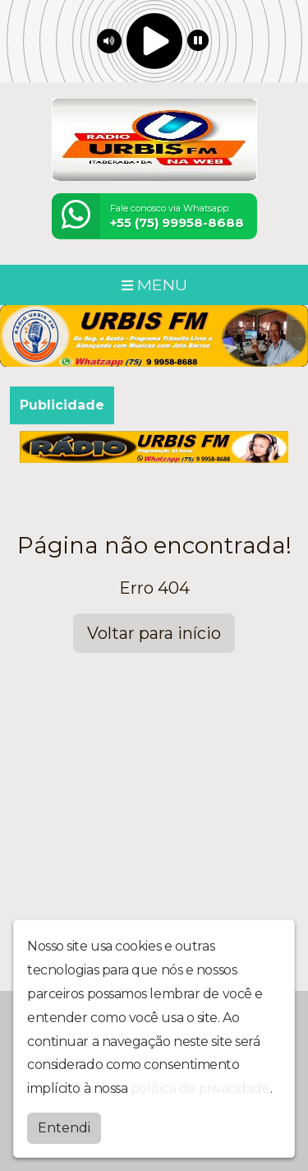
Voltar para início (154, 633)
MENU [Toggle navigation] (154, 284)
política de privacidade (200, 1087)
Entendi (64, 1126)
